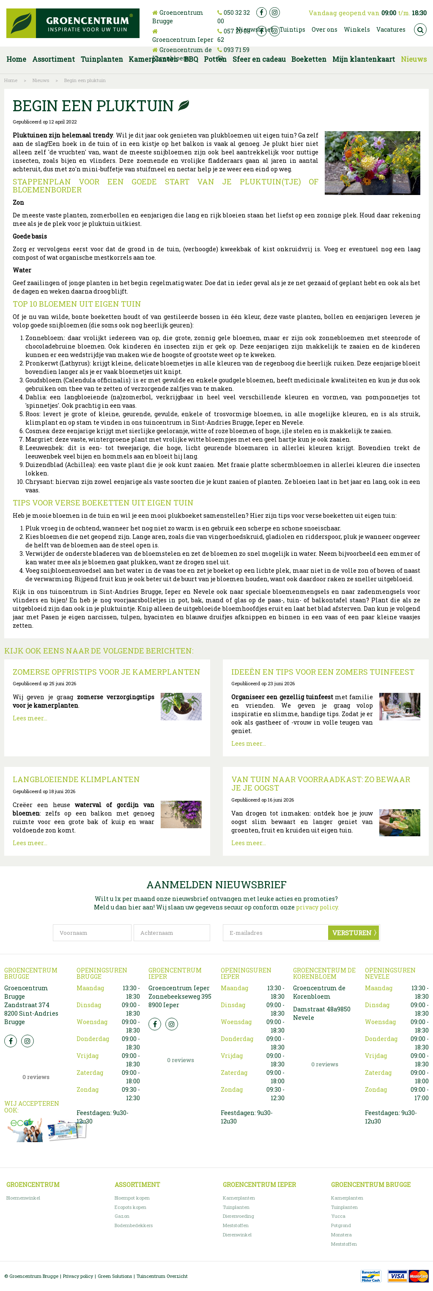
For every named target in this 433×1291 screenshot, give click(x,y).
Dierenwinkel (237, 1234)
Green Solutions (115, 1276)
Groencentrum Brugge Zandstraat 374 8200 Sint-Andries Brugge (31, 1005)
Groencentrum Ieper (183, 40)
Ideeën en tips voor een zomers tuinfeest (322, 672)
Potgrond (341, 1225)
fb (261, 12)
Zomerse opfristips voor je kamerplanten (106, 672)
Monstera (341, 1234)
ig (274, 12)
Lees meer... (30, 718)
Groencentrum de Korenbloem (182, 54)
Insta (27, 1041)
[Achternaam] (172, 932)
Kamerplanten (239, 1198)
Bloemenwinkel (23, 1198)
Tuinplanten (236, 1207)
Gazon (122, 1216)
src (420, 29)
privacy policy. (317, 907)
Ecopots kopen (130, 1207)
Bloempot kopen (132, 1198)
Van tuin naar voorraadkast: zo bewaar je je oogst (320, 783)
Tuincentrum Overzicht (162, 1276)
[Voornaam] (92, 932)
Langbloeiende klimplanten (76, 779)
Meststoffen (236, 1225)
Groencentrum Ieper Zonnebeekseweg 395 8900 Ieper (179, 996)
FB (10, 1041)
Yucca (338, 1216)
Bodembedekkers (134, 1225)
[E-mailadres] (301, 932)
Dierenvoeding (238, 1216)
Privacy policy (78, 1276)
